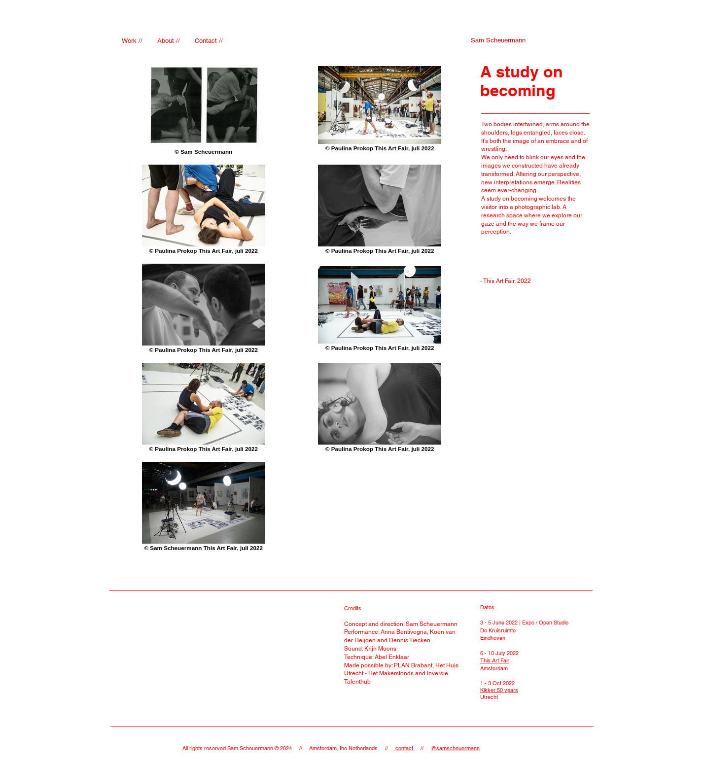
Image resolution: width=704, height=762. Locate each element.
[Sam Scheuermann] (498, 40)
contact (404, 748)
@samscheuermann (455, 748)
